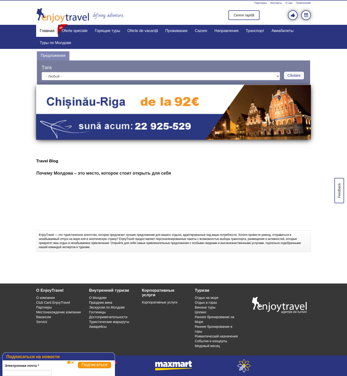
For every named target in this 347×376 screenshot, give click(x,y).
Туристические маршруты (109, 322)
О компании (45, 298)
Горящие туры (107, 31)
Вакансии (43, 317)
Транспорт (255, 31)
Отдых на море (206, 298)
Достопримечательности (108, 317)
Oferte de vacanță (142, 31)
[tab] (53, 55)
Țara (47, 67)
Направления (226, 31)
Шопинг (201, 312)
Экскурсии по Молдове (107, 307)
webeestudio (244, 365)
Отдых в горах (206, 302)
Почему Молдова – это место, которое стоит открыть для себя (103, 173)
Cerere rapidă (244, 15)
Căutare (294, 75)
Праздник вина (100, 302)
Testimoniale (303, 2)
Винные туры (205, 307)
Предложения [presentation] (53, 55)
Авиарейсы (98, 327)
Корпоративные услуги (159, 302)
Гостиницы (97, 312)
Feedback (339, 190)
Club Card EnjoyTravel (53, 302)
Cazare (201, 31)
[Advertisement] (173, 218)
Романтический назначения (216, 336)
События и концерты (211, 341)
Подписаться (94, 364)
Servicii (41, 322)
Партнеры (260, 2)
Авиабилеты (283, 31)
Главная (47, 31)
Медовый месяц (207, 346)
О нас (289, 2)
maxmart (173, 365)
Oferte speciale (75, 31)
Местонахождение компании (58, 312)
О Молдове (98, 298)
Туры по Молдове (55, 43)
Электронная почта (22, 366)
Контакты (276, 2)
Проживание (176, 31)
